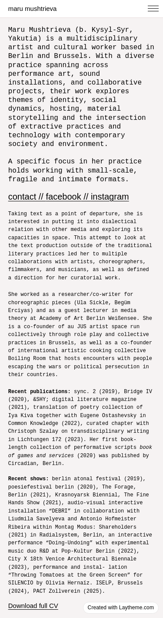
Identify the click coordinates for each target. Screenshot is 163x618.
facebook (63, 189)
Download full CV (33, 590)
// (86, 189)
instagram (110, 189)
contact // (27, 189)
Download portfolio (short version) (57, 605)
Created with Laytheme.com (121, 607)
